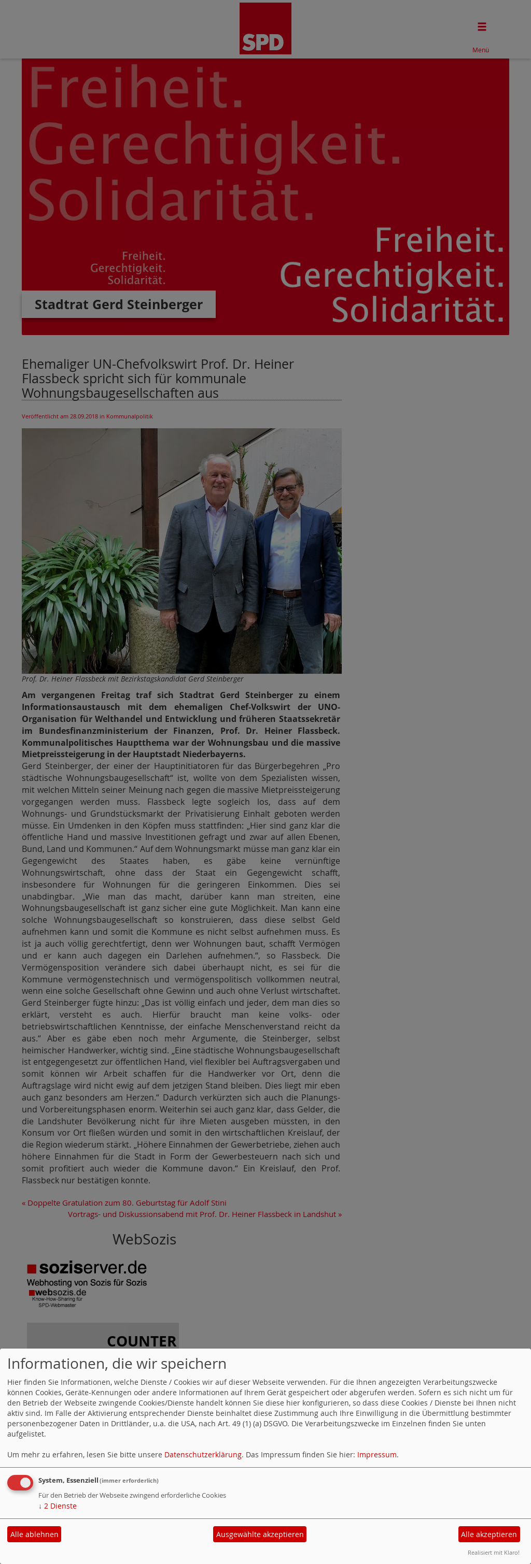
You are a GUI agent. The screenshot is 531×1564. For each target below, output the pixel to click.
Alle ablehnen (34, 1534)
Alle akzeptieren (489, 1534)
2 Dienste (57, 1506)
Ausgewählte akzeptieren (260, 1534)
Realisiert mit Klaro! (494, 1552)
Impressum (377, 1454)
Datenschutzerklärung (203, 1454)
